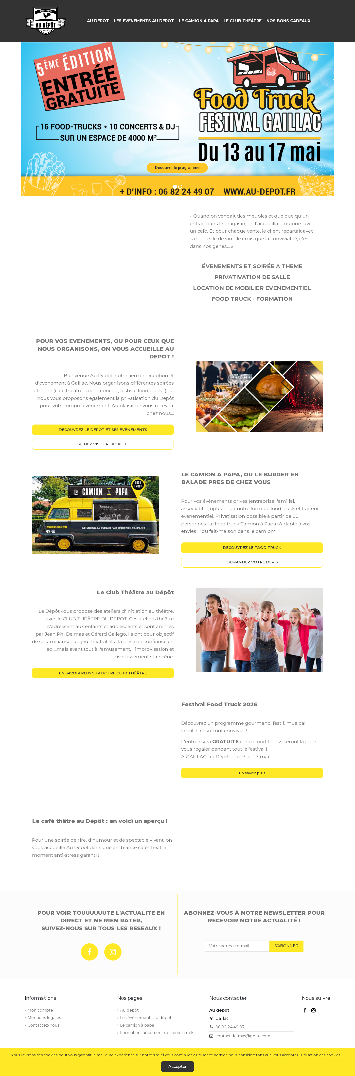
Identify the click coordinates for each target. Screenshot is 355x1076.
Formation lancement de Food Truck (157, 1032)
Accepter (177, 1066)
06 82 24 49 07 (230, 1027)
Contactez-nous (43, 1025)
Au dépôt (129, 1010)
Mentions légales (44, 1017)
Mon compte (40, 1010)
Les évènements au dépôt (146, 1017)
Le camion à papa (137, 1025)
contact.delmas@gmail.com (242, 1036)
